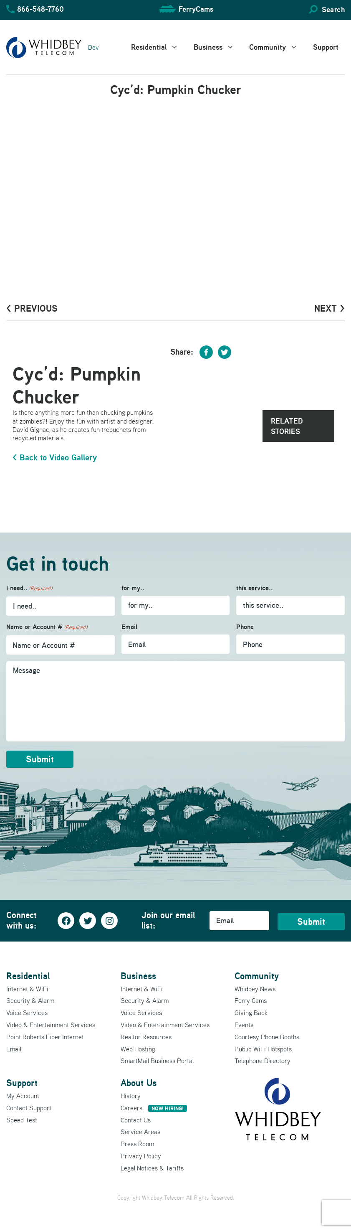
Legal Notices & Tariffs (152, 1167)
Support (325, 47)
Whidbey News (255, 988)
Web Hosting (138, 1048)
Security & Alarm (30, 1000)
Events (244, 1024)
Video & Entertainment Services (50, 1024)
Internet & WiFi (27, 988)
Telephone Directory (262, 1060)
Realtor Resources (146, 1036)
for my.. (132, 588)
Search (333, 9)
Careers (154, 1107)
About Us (139, 1082)
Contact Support (28, 1107)
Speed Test (21, 1119)
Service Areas (140, 1131)
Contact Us (136, 1119)
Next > (329, 308)
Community (278, 47)
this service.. (254, 588)
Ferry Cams (251, 1000)
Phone (245, 626)
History (131, 1095)
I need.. (29, 588)
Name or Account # (46, 627)
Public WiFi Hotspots (263, 1048)
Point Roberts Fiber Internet (45, 1036)
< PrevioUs (32, 308)
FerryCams (196, 9)
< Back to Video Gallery (55, 457)
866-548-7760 (40, 9)
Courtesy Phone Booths (267, 1036)
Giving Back (251, 1012)
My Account (22, 1095)
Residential (159, 47)
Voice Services (27, 1012)
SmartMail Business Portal (157, 1060)
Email (129, 626)
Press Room (137, 1144)
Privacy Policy (141, 1156)
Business (218, 47)
